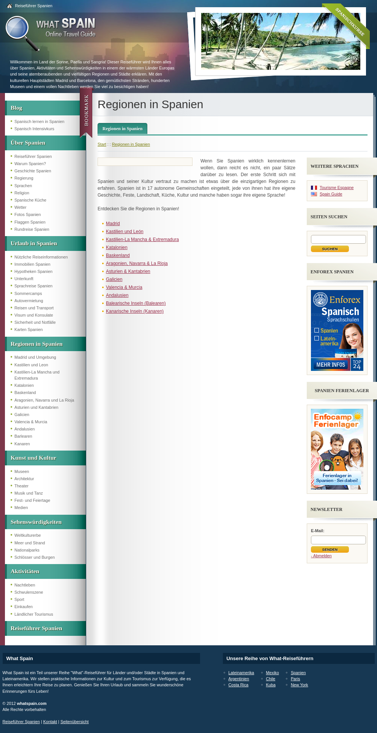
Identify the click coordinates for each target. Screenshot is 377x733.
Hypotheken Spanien (33, 271)
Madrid (113, 223)
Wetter (20, 207)
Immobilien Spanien (32, 264)
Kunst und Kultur (33, 457)
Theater (21, 486)
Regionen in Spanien (37, 343)
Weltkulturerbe (27, 535)
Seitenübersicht (74, 721)
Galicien (21, 414)
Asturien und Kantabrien (36, 407)
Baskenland (25, 392)
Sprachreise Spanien (33, 286)
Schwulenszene (28, 592)
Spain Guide (331, 194)
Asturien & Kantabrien (128, 271)
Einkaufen (23, 606)
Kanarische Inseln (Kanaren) (135, 311)
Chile (271, 678)
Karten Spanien (28, 329)
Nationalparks (26, 550)
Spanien (298, 672)
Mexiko (272, 672)
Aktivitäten (25, 571)
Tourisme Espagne (336, 187)
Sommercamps (28, 293)
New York (299, 685)
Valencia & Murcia (30, 421)
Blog (16, 107)
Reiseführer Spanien (33, 5)
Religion (21, 193)
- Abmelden (321, 555)
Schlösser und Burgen (34, 557)
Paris (295, 678)
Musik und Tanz (28, 493)
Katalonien (24, 385)
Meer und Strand (29, 543)
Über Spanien (28, 142)
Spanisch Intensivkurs (34, 128)
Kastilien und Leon (31, 365)
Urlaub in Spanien (34, 243)
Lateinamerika (241, 672)
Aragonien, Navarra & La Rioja (137, 263)
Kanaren (22, 443)
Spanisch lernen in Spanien (39, 121)
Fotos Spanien (27, 214)
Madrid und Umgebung (35, 357)
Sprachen (23, 185)
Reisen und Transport (34, 308)
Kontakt (50, 721)
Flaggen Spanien (30, 222)
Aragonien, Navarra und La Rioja (44, 400)
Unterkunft (23, 278)
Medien (21, 507)
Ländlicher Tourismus (33, 614)
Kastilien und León (125, 231)
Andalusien (24, 429)
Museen (21, 471)
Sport (19, 599)
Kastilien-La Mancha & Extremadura (142, 239)
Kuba (271, 685)
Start (102, 144)
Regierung (23, 178)
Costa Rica (239, 685)
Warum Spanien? (30, 163)
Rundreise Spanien (31, 229)
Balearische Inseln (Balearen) (136, 303)
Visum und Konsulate (33, 315)
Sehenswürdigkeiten (36, 522)
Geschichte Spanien (32, 171)
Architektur (24, 478)
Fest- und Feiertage (32, 500)
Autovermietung (28, 300)
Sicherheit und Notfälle (35, 322)
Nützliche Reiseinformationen (41, 257)
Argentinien (239, 678)
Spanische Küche (30, 200)
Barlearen (23, 436)
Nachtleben (24, 585)
